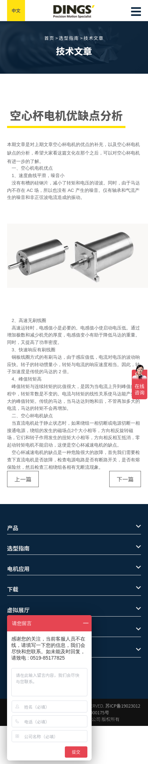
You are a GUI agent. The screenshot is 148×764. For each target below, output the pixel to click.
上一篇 (22, 479)
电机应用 (74, 568)
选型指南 (69, 38)
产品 (74, 527)
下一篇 (125, 479)
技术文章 (94, 38)
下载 (74, 589)
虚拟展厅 (74, 610)
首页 (49, 38)
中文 (16, 10)
